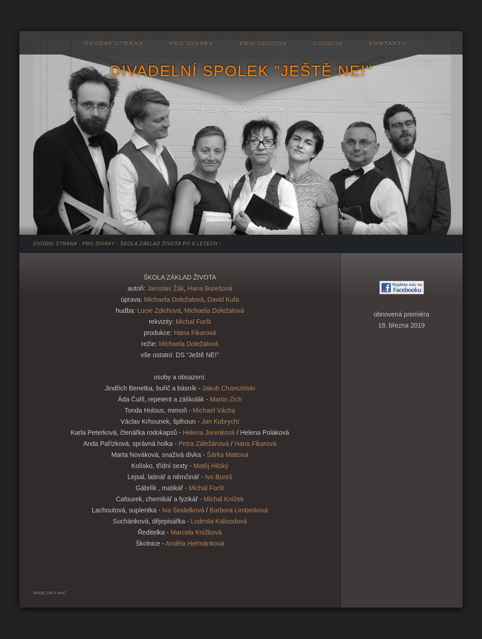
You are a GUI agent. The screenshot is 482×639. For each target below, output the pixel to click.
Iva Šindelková (183, 510)
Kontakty (388, 43)
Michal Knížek (224, 499)
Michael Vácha (214, 410)
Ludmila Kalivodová (219, 521)
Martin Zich (225, 399)
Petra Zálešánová (203, 443)
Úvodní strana (114, 43)
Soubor (328, 43)
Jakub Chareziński (228, 388)
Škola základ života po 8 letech (169, 243)
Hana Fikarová (195, 332)
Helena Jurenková (209, 432)
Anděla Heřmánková (194, 543)
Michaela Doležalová (174, 299)
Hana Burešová (209, 288)
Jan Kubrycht (220, 421)
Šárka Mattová (227, 454)
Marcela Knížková (196, 532)
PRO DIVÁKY (191, 43)
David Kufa (223, 299)
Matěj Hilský (210, 465)
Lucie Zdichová (159, 310)
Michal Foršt (193, 321)
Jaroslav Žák (165, 288)
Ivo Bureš (218, 477)
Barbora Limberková (239, 510)
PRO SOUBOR (264, 43)
